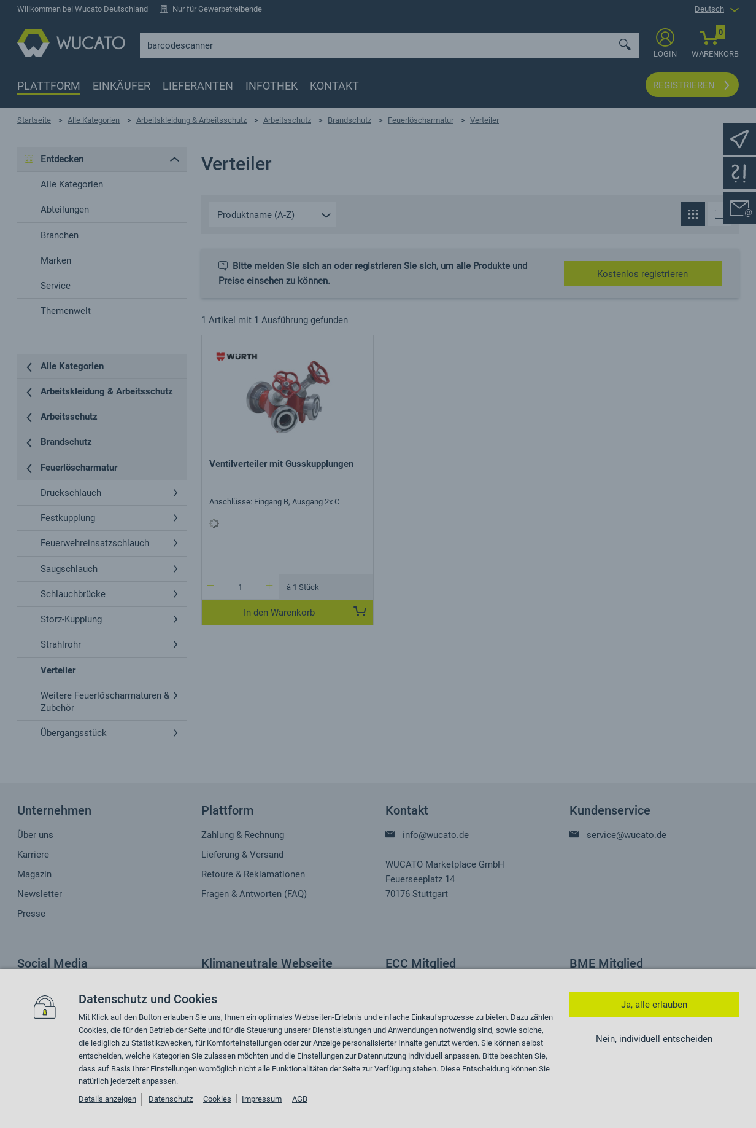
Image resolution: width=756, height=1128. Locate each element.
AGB (299, 1098)
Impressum (262, 1098)
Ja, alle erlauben (654, 1004)
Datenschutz (170, 1098)
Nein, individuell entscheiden (654, 1038)
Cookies (217, 1098)
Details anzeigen (107, 1098)
